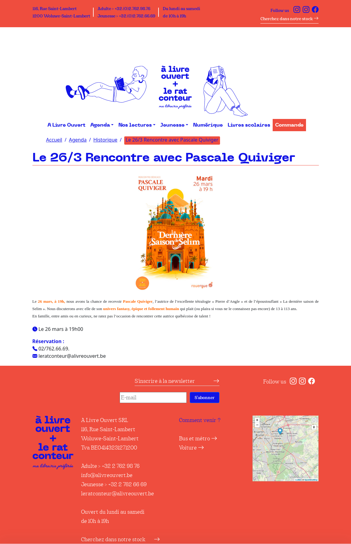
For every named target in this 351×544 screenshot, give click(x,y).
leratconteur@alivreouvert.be (117, 493)
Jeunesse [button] (172, 125)
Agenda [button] (100, 125)
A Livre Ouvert (66, 125)
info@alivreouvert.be (107, 475)
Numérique (208, 125)
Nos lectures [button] (135, 125)
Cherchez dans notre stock (289, 19)
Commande (289, 125)
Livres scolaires (249, 125)
